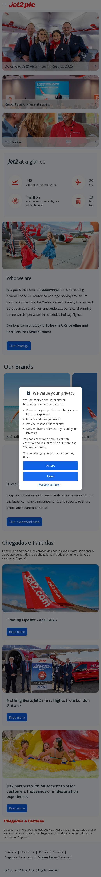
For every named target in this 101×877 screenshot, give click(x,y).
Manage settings (49, 484)
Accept (50, 465)
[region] (50, 439)
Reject (51, 476)
